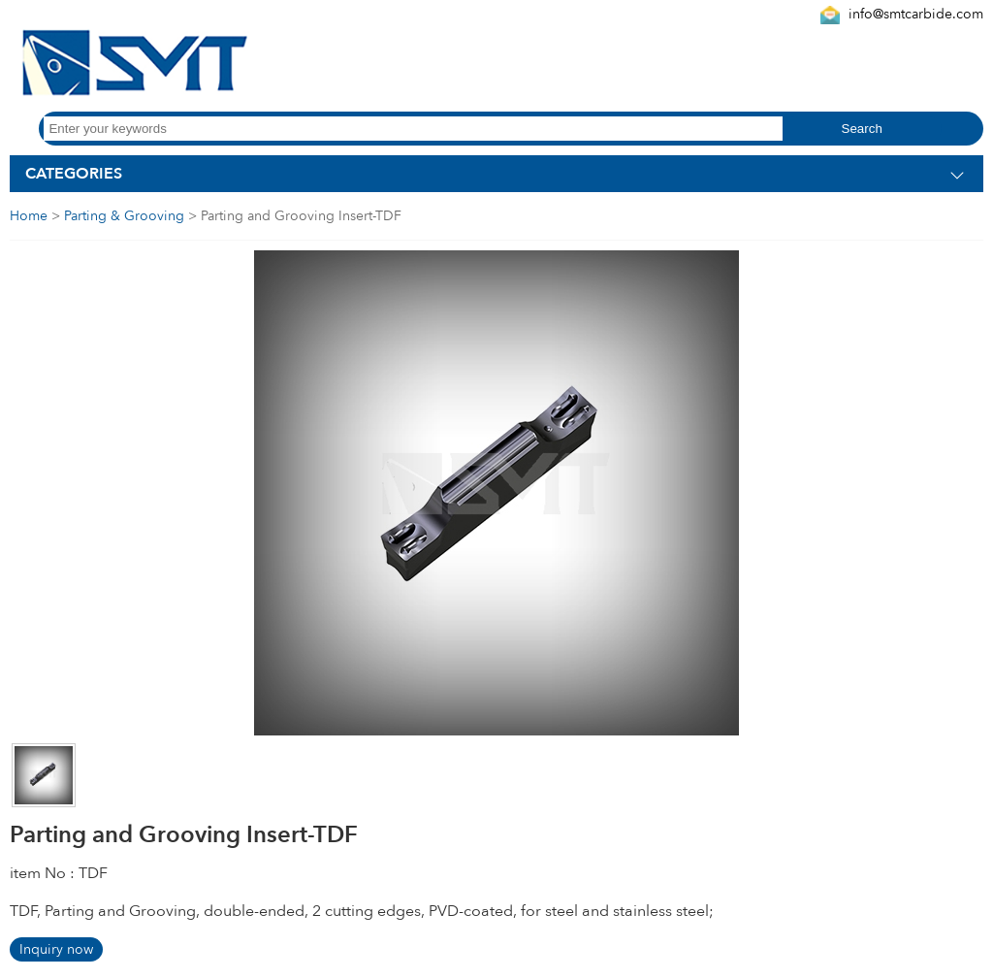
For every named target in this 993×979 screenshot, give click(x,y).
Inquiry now (56, 949)
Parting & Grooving (124, 216)
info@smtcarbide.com (916, 14)
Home (29, 216)
